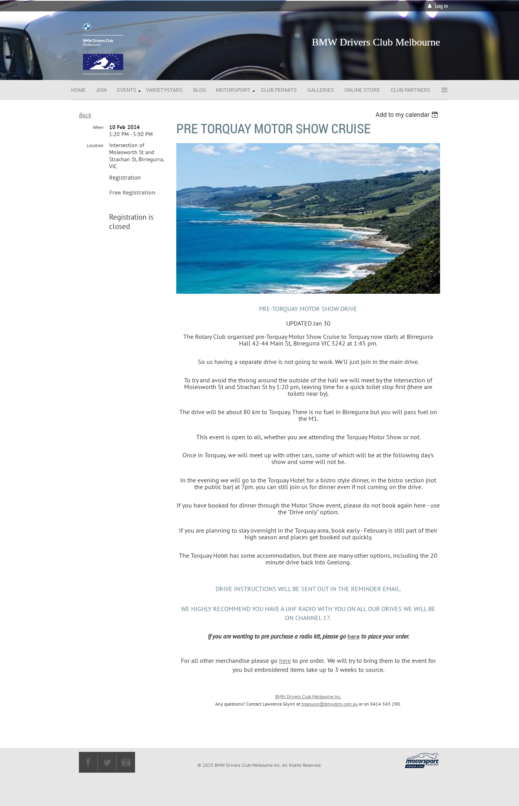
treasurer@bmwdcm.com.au (330, 704)
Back (85, 115)
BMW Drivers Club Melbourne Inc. (308, 696)
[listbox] (407, 115)
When (98, 127)
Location (95, 145)
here (353, 636)
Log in (441, 6)
